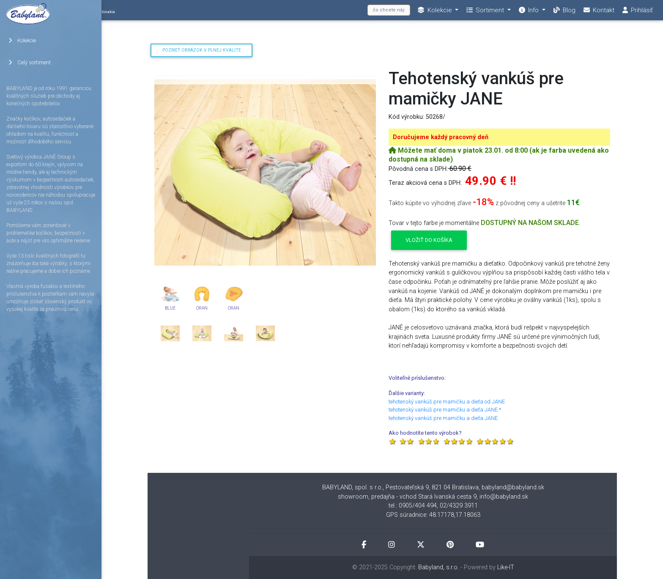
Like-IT (505, 567)
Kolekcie (22, 40)
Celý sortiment (29, 62)
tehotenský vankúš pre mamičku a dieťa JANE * (445, 409)
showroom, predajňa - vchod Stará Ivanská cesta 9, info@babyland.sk (433, 496)
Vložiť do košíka (428, 240)
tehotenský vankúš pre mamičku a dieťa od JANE (447, 401)
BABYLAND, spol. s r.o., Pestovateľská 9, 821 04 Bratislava (400, 487)
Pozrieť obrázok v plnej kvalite (201, 50)
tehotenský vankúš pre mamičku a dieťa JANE (443, 418)
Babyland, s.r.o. (438, 567)
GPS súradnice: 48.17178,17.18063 (433, 515)
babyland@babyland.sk (513, 487)
